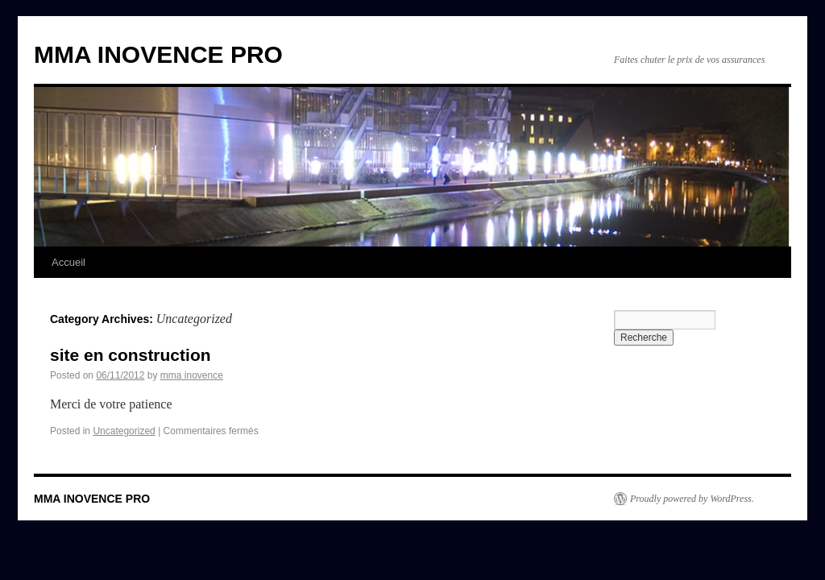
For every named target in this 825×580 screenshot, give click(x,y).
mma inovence (191, 375)
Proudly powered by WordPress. (692, 498)
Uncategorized (124, 431)
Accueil (68, 262)
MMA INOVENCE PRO (158, 54)
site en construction (130, 355)
